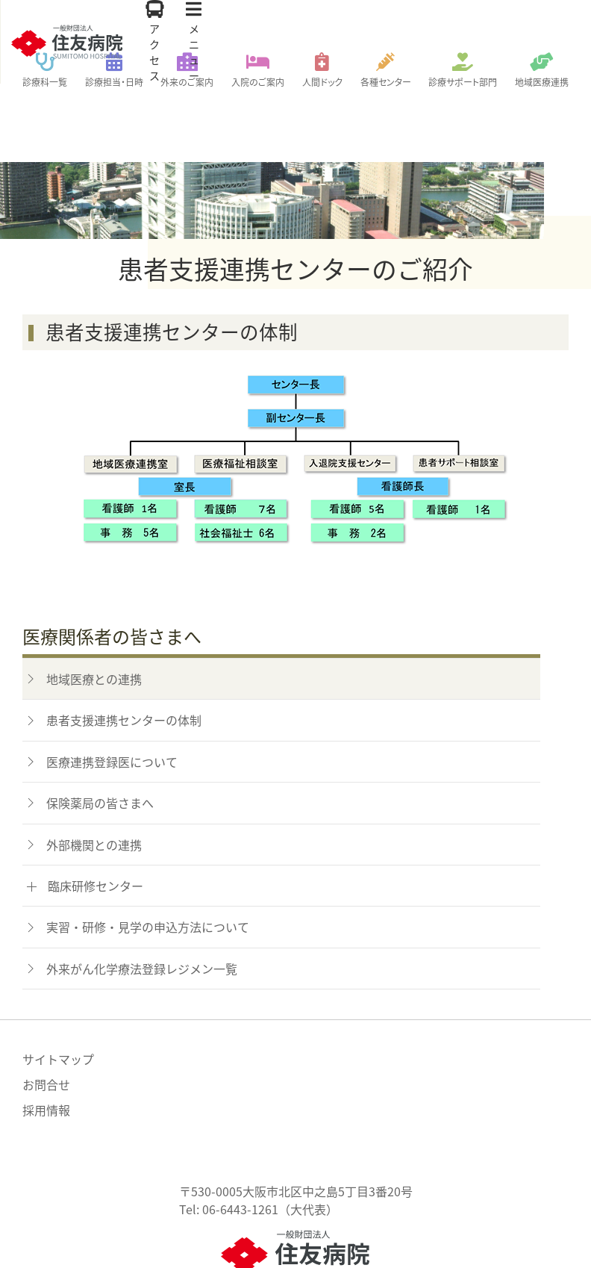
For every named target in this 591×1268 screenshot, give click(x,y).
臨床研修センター (95, 818)
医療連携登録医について (112, 694)
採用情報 (46, 1042)
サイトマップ (58, 992)
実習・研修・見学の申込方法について (147, 859)
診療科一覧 (44, 82)
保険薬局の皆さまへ (100, 736)
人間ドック (322, 82)
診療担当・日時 (114, 82)
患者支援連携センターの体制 (123, 653)
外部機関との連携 (94, 777)
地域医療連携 (542, 82)
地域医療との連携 (94, 612)
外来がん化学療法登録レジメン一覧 (141, 901)
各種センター (385, 82)
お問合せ (46, 1017)
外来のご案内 (186, 82)
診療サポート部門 (462, 82)
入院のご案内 (257, 82)
